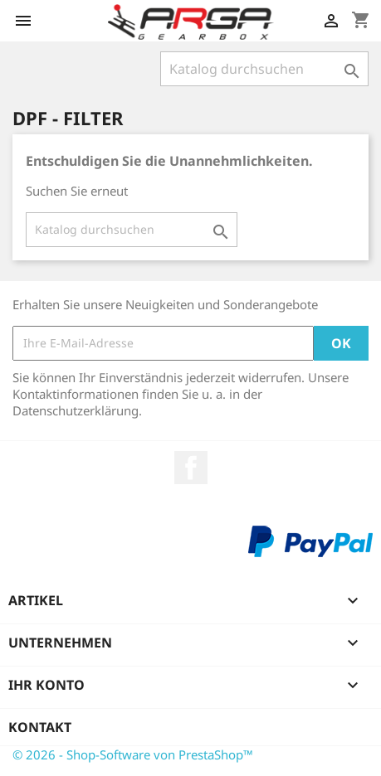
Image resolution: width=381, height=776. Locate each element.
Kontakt (39, 727)
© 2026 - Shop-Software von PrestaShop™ (132, 754)
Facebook (191, 467)
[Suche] (264, 68)
